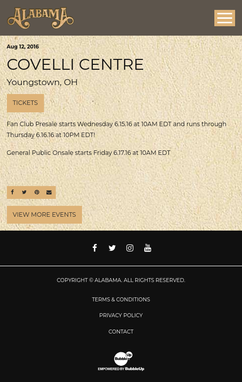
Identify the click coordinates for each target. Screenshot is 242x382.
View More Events (44, 214)
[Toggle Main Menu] (224, 18)
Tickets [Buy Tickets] (25, 102)
